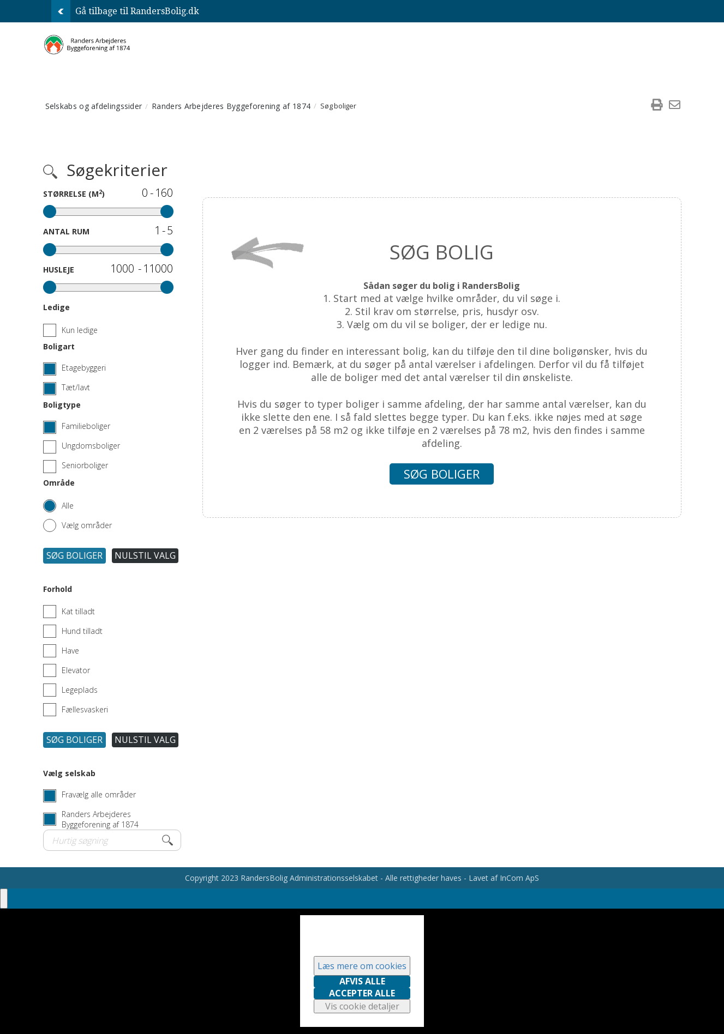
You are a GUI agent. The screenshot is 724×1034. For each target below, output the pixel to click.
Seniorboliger (85, 465)
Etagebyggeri (84, 367)
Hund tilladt (73, 631)
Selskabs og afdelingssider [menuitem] (93, 106)
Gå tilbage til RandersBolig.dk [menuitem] (125, 11)
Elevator (66, 670)
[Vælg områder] (77, 522)
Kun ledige (70, 330)
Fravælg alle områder (99, 794)
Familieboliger (86, 426)
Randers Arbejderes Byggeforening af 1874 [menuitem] (231, 106)
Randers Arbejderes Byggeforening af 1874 (100, 819)
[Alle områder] (58, 502)
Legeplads (70, 690)
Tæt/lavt (76, 387)
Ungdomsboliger (91, 445)
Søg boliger (74, 555)
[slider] (49, 211)
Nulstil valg (145, 555)
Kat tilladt (69, 611)
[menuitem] (656, 105)
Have (61, 650)
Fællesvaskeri (75, 709)
